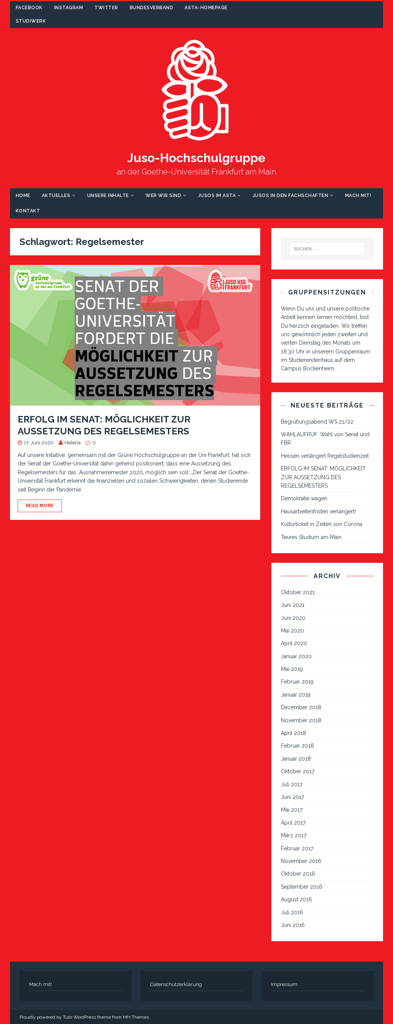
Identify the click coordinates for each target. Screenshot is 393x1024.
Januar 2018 (296, 759)
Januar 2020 (296, 656)
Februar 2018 (297, 746)
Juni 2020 (293, 618)
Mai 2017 (291, 810)
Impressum (284, 984)
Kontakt (28, 211)
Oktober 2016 (298, 874)
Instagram (68, 7)
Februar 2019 (297, 682)
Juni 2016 (293, 925)
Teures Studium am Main (311, 537)
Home (23, 195)
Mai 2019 (292, 669)
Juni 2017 (292, 797)
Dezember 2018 (301, 707)
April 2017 (293, 823)
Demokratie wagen (304, 498)
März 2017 (293, 835)
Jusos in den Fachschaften (291, 195)
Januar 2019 (295, 695)
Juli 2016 (292, 912)
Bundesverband (151, 7)
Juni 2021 (292, 605)
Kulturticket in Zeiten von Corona (321, 524)
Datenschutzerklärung (176, 984)
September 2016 (301, 887)
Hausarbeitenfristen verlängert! (318, 511)
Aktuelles (56, 195)
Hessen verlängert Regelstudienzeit (325, 456)
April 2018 (293, 733)
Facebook (29, 7)
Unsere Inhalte (108, 195)
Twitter (106, 7)
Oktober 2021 (298, 592)
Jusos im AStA (217, 195)
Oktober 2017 (297, 771)
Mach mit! (358, 195)
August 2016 (296, 899)
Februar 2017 (297, 848)
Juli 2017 (291, 784)
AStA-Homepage (206, 7)
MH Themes (136, 1017)
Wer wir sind (163, 195)
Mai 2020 (292, 631)
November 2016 (301, 861)
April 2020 (294, 643)
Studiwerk (31, 21)
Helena (72, 442)
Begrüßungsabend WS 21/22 (317, 422)
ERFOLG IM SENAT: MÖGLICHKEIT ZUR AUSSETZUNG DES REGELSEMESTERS (323, 477)
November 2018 (301, 720)
